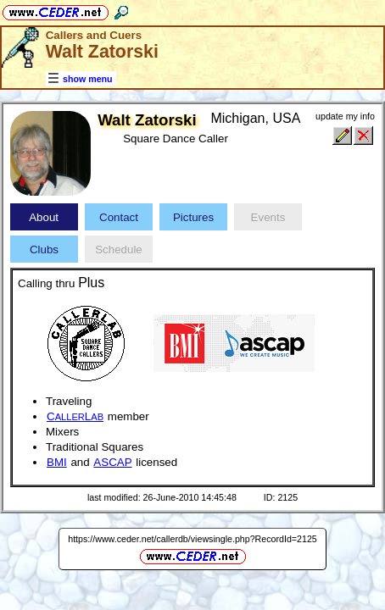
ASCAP (112, 462)
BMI (57, 462)
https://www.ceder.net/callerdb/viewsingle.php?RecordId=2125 (192, 539)
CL (75, 416)
